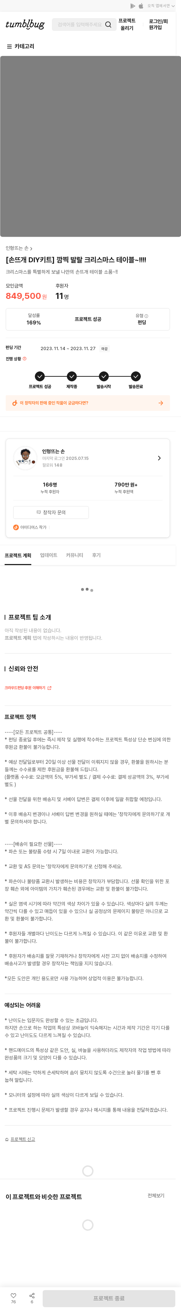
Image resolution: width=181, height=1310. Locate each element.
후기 (96, 555)
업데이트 (48, 555)
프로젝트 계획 (18, 555)
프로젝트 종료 (109, 1298)
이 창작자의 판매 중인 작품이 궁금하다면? (87, 403)
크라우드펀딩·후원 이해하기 (28, 688)
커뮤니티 (74, 555)
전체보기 (156, 1195)
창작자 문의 (51, 512)
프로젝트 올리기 (126, 24)
